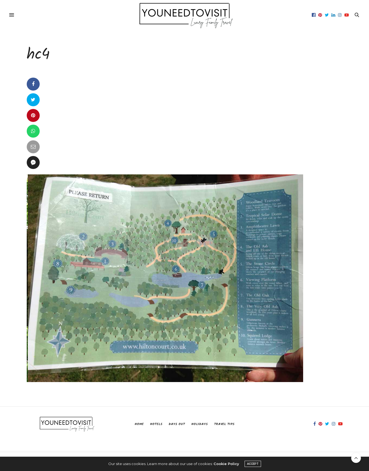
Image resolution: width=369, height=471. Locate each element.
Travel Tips (224, 424)
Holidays (199, 424)
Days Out (177, 424)
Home (139, 424)
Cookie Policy (226, 464)
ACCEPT (253, 464)
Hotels (156, 424)
